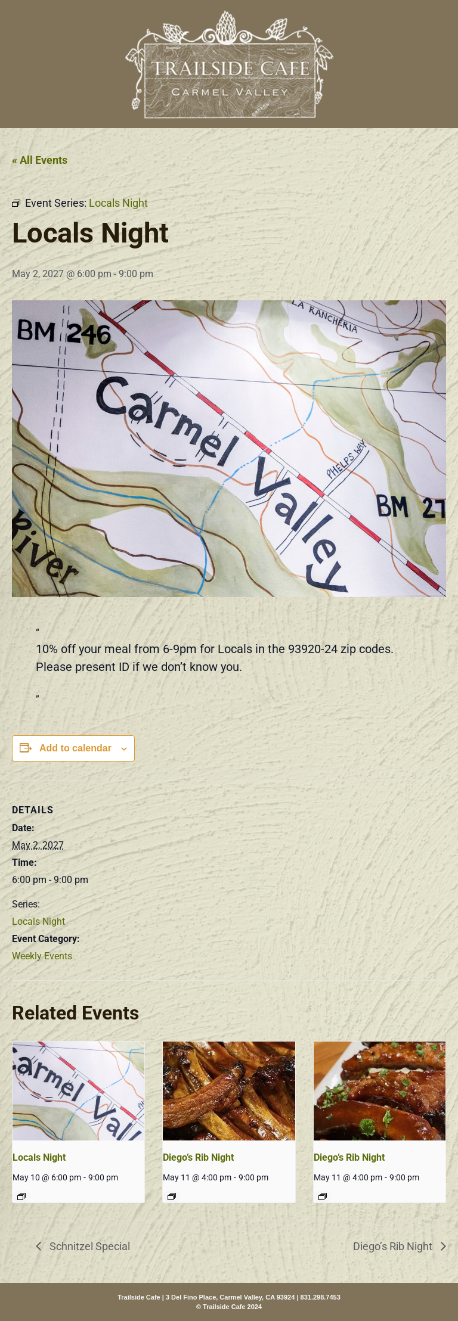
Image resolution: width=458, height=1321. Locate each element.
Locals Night (38, 921)
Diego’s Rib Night (198, 1157)
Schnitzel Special (88, 1246)
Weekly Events (42, 956)
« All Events (39, 160)
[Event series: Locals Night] (21, 1196)
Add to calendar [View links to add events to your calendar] (75, 748)
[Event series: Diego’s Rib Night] (172, 1196)
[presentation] (78, 1091)
